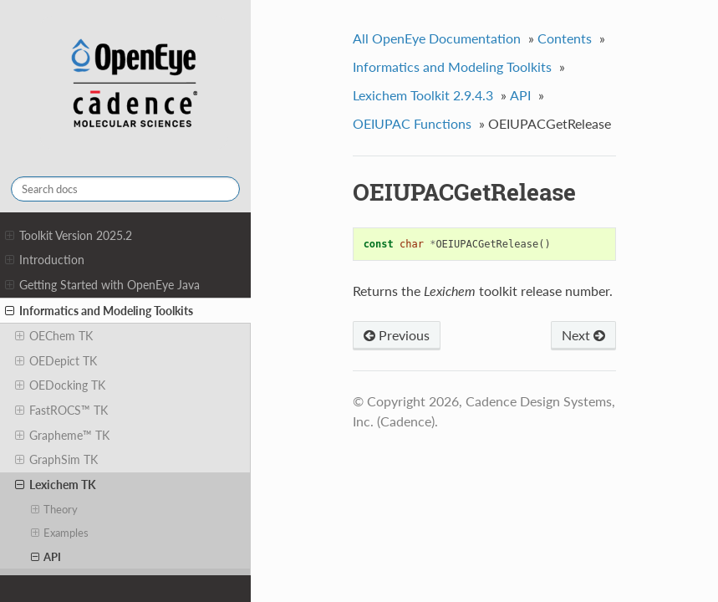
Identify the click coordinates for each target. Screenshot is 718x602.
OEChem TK (54, 336)
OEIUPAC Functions (412, 123)
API (46, 556)
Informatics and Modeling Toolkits (99, 311)
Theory (55, 509)
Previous (397, 335)
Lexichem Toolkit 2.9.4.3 (423, 95)
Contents (564, 38)
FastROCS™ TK (61, 410)
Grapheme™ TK (62, 435)
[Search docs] (125, 189)
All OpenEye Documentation (437, 38)
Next (583, 335)
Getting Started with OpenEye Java (102, 285)
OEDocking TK (60, 385)
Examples (60, 532)
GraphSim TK (56, 459)
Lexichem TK (55, 484)
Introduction (44, 260)
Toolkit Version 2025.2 (68, 235)
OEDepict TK (56, 361)
